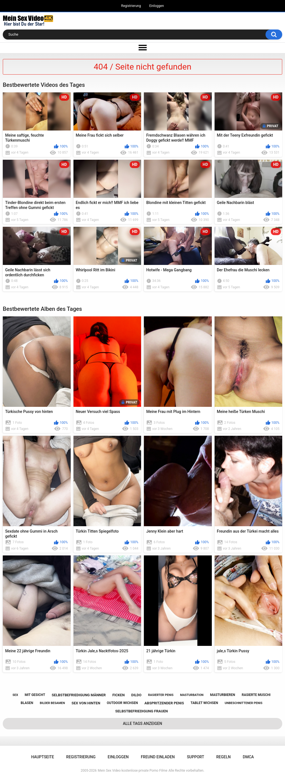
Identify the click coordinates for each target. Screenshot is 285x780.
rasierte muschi (256, 695)
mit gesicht (35, 695)
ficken (118, 695)
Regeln (223, 757)
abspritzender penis (164, 703)
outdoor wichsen (122, 703)
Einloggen (156, 6)
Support (195, 757)
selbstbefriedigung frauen (141, 711)
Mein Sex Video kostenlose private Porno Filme (132, 770)
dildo (136, 695)
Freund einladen (158, 757)
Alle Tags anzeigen (142, 723)
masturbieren (222, 695)
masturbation (191, 695)
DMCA (248, 757)
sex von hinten (86, 703)
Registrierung (131, 6)
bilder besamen (52, 703)
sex (15, 695)
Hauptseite (42, 757)
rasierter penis (160, 695)
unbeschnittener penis (243, 703)
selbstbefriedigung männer (79, 695)
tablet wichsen (204, 703)
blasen (27, 703)
